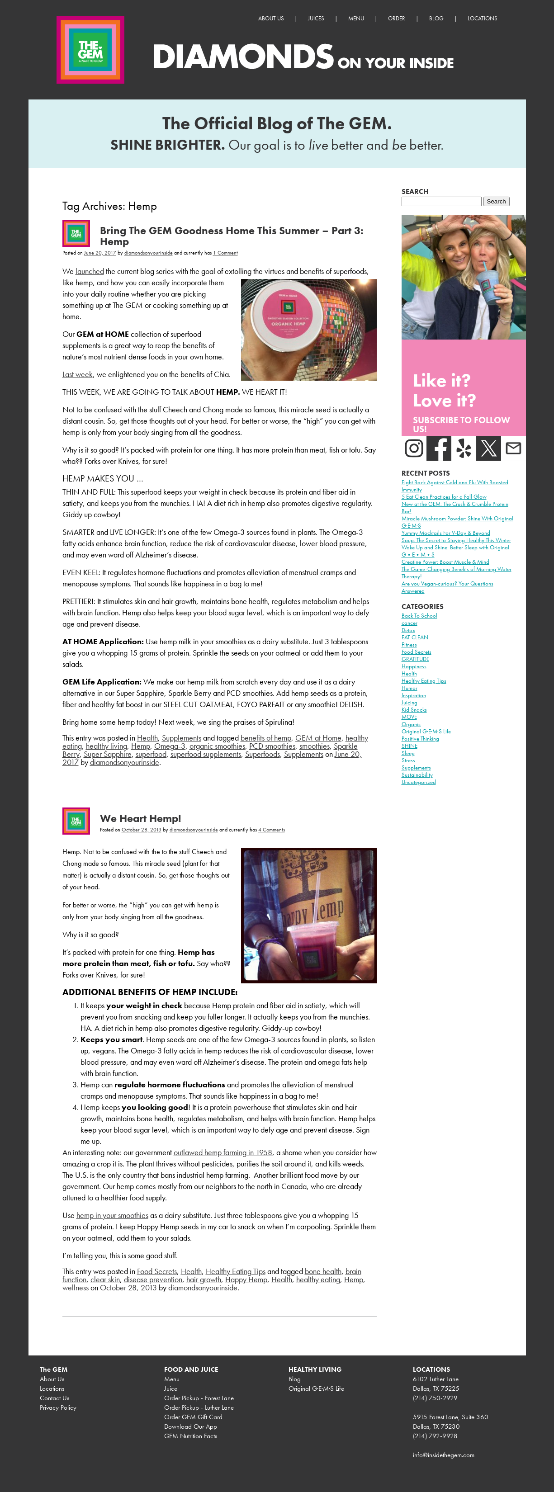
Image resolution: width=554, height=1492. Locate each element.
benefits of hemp (266, 737)
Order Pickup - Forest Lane (199, 1397)
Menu (356, 18)
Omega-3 (169, 746)
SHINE (409, 746)
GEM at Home (318, 737)
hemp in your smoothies (112, 1215)
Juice (170, 1388)
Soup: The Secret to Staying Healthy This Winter (456, 540)
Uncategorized (419, 782)
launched (90, 271)
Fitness (409, 644)
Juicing (409, 702)
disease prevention (153, 1279)
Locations (482, 18)
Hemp (140, 746)
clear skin (105, 1279)
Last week (77, 374)
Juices (316, 18)
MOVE (409, 717)
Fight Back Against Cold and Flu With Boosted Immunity (455, 485)
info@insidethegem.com (443, 1454)
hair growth (203, 1279)
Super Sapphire (108, 754)
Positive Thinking (420, 738)
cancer (409, 623)
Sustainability (417, 775)
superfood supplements (205, 754)
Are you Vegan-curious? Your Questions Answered (447, 587)
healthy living (106, 746)
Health (147, 737)
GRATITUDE (415, 659)
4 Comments (271, 829)
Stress (408, 760)
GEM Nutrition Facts (190, 1435)
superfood (151, 754)
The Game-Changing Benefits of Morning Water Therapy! (456, 572)
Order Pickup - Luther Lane (199, 1407)
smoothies (314, 746)
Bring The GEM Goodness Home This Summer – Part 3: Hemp (232, 235)
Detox (408, 630)
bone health (323, 1271)
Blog (436, 18)
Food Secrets (157, 1271)
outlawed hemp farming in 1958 (223, 1152)
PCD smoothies (272, 746)
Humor (409, 688)
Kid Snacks (414, 709)
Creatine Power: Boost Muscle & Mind (445, 562)
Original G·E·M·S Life (426, 731)
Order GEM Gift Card (193, 1416)
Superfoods (262, 754)
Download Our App (190, 1426)
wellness (75, 1287)
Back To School (419, 615)
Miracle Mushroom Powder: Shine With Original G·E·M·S (457, 522)
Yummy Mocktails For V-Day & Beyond (446, 533)
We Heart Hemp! (140, 818)
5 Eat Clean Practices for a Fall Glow (444, 496)
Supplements (181, 737)
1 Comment (225, 252)
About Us (271, 18)
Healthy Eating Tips (235, 1271)
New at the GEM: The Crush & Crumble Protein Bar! (455, 507)
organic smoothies (217, 746)
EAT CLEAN (415, 637)
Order (396, 18)
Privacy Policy (58, 1407)
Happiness (414, 666)
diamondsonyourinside (148, 252)
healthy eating (318, 1279)
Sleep (408, 753)
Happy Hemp (246, 1279)
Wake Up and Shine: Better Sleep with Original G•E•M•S (455, 550)
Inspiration (414, 695)
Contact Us (54, 1397)
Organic (411, 724)
